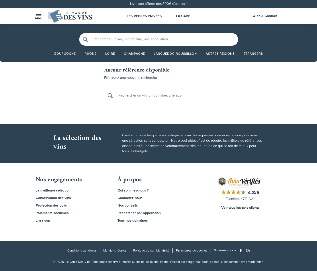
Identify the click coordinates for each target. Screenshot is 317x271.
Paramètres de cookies (191, 250)
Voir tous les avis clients (240, 208)
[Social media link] (242, 250)
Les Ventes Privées (144, 16)
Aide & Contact (265, 16)
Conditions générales (82, 250)
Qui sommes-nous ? (133, 190)
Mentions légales (115, 250)
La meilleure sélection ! (54, 190)
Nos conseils (127, 205)
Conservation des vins (53, 198)
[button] (38, 16)
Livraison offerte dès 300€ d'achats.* (158, 4)
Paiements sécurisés (52, 213)
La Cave (183, 16)
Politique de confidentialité (151, 250)
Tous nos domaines (132, 221)
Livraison (43, 221)
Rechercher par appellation (139, 213)
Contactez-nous (130, 198)
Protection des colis (51, 205)
